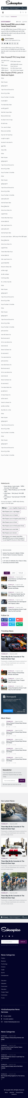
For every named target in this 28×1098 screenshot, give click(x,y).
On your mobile (6, 1016)
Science (3, 967)
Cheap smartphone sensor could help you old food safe (17, 610)
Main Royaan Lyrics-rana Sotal (10, 529)
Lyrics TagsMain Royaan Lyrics (17, 508)
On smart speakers (7, 1019)
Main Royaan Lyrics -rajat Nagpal (10, 511)
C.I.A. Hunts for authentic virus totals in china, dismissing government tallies (15, 562)
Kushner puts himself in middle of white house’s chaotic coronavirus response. (13, 554)
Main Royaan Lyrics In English (10, 515)
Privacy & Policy (19, 1092)
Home (2, 16)
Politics (3, 958)
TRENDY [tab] (7, 573)
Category (7, 16)
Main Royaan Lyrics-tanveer (9, 533)
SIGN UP (22, 780)
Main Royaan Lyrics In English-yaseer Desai (13, 518)
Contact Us (14, 1094)
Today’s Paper (5, 992)
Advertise (12, 1092)
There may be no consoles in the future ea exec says (12, 658)
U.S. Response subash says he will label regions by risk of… (16, 595)
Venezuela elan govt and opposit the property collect (17, 602)
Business (3, 961)
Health (2, 970)
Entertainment (4, 975)
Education (3, 981)
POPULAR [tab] (21, 573)
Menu (3, 13)
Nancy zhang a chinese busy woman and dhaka (16, 673)
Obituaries (3, 983)
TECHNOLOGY (11, 577)
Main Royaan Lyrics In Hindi (9, 522)
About (6, 1092)
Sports (3, 973)
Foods (3, 998)
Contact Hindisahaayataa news (10, 1022)
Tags (4, 508)
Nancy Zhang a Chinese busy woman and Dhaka (16, 587)
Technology (4, 964)
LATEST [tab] (13, 573)
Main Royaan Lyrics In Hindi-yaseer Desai (13, 526)
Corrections (4, 986)
